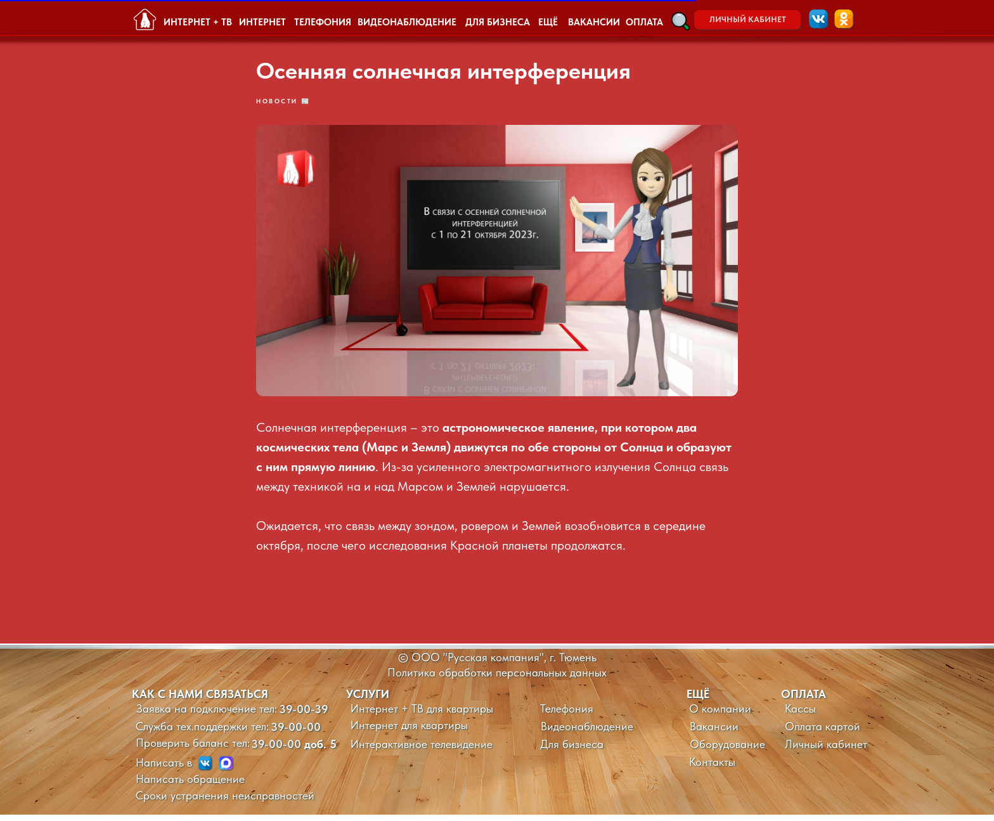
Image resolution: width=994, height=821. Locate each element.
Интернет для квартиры (409, 731)
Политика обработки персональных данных (497, 678)
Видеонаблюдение (587, 732)
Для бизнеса (572, 750)
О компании (720, 714)
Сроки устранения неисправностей (225, 801)
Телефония (566, 714)
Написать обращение (190, 785)
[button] (680, 21)
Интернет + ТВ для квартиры (422, 714)
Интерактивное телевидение (422, 750)
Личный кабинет (826, 750)
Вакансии (714, 732)
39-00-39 (303, 715)
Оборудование (727, 750)
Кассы (800, 714)
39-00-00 (296, 733)
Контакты (712, 768)
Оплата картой (822, 732)
